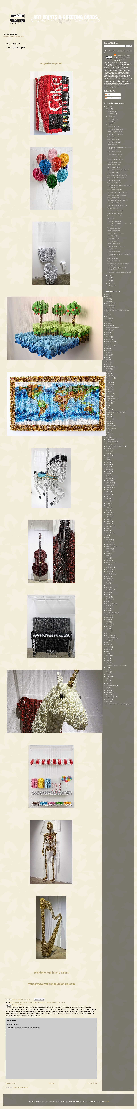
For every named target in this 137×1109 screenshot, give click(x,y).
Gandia (108, 467)
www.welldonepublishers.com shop (54, 1002)
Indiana (108, 492)
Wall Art (40, 1002)
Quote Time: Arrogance (114, 213)
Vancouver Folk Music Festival (116, 178)
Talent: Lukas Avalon (113, 244)
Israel (107, 501)
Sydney (108, 649)
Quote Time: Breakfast (114, 142)
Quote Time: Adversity (114, 162)
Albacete (108, 301)
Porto (107, 594)
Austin (108, 316)
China (107, 407)
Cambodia (109, 384)
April (109, 280)
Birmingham (109, 346)
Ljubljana (108, 521)
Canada (108, 387)
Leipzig (108, 519)
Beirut (107, 332)
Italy (107, 505)
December (111, 111)
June (109, 275)
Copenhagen (110, 428)
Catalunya (109, 396)
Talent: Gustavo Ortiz (113, 172)
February (110, 286)
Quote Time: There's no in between (118, 170)
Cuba (107, 435)
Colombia (109, 419)
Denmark (108, 448)
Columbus (109, 423)
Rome (108, 608)
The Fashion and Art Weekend (115, 665)
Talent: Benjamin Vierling (115, 159)
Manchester (109, 540)
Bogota (108, 350)
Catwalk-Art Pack (111, 398)
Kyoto (107, 510)
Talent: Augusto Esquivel (114, 154)
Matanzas (109, 549)
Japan (107, 508)
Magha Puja (109, 533)
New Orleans (110, 569)
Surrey (108, 644)
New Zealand (110, 574)
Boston (108, 362)
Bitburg (108, 348)
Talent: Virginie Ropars (114, 251)
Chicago (108, 403)
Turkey (108, 683)
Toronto (108, 674)
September (111, 119)
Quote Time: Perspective (114, 190)
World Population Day (114, 228)
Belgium (108, 337)
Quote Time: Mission (113, 180)
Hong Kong (109, 487)
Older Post (92, 1083)
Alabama (108, 296)
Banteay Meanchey (112, 328)
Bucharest (109, 375)
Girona (108, 473)
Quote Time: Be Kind (113, 139)
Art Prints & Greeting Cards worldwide (21, 1002)
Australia (108, 318)
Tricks (107, 681)
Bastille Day (111, 218)
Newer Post (11, 1083)
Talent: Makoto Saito (113, 238)
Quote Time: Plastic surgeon (116, 246)
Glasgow (108, 476)
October (110, 116)
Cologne (108, 416)
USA (107, 688)
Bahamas (109, 325)
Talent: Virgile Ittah (113, 126)
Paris (107, 585)
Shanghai (109, 624)
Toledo (108, 672)
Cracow (108, 430)
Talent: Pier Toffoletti (113, 261)
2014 (108, 109)
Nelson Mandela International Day (117, 192)
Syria (107, 651)
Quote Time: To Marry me (115, 134)
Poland (108, 592)
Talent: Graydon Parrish (114, 132)
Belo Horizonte (110, 341)
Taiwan (108, 653)
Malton (108, 537)
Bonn (107, 357)
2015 (108, 106)
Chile (107, 405)
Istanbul (108, 503)
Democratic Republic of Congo (115, 446)
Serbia (108, 619)
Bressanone (109, 366)
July (109, 124)
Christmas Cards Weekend (114, 412)
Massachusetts (110, 546)
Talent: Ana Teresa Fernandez (116, 195)
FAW (107, 460)
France (108, 464)
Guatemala (109, 483)
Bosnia (108, 359)
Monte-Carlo (109, 562)
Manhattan (109, 542)
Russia (108, 610)
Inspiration (109, 494)
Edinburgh (109, 455)
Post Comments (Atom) (21, 1087)
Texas (107, 660)
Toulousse (109, 676)
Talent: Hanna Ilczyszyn (114, 183)
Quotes (108, 599)
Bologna (108, 355)
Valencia (108, 690)
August (110, 121)
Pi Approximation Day (113, 167)
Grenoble (108, 478)
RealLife (108, 601)
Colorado (108, 421)
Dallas (108, 444)
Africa (107, 294)
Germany (109, 471)
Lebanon (108, 517)
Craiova (108, 432)
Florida (108, 462)
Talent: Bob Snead (113, 137)
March (110, 283)
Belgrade (108, 339)
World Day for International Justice (117, 200)
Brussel (108, 373)
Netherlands (109, 567)
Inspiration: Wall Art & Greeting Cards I (119, 272)
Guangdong (109, 480)
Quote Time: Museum (114, 249)
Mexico (108, 553)
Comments (109, 98)
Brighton (108, 369)
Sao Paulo (109, 615)
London (108, 524)
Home (51, 1083)
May (109, 278)
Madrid (108, 530)
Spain (107, 642)
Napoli (108, 565)
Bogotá (108, 353)
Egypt (107, 457)
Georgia (108, 469)
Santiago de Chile (111, 612)
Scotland (108, 617)
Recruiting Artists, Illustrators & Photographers (116, 268)
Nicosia (108, 576)
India (107, 489)
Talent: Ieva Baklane (113, 165)
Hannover (109, 485)
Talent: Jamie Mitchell (114, 216)
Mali (107, 535)
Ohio (107, 583)
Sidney (108, 628)
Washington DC (110, 697)
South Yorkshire (110, 638)
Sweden (108, 647)
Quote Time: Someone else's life (117, 205)
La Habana (109, 512)
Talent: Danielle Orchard (114, 203)
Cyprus (108, 437)
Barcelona (109, 330)
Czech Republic (110, 439)
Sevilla (108, 622)
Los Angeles (109, 526)
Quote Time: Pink (112, 236)
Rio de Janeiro (110, 603)
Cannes (108, 391)
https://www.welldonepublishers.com (51, 983)
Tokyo (107, 669)
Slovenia (108, 631)
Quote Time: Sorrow (113, 198)
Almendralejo (110, 303)
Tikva (107, 667)
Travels (108, 679)
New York (109, 571)
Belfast (108, 334)
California (109, 382)
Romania (108, 606)
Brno (107, 371)
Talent (36, 1002)
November (111, 114)
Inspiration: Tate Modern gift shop (117, 175)
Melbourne (109, 551)
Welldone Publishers (123, 55)
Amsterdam (109, 305)
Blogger (106, 1101)
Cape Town (109, 394)
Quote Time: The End (114, 157)
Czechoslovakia (111, 441)
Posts (107, 94)
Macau (108, 528)
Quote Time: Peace (113, 258)
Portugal (108, 597)
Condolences (110, 425)
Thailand (108, 663)
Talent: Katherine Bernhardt (115, 233)
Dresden (108, 451)
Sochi (107, 633)
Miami (108, 556)
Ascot (107, 314)
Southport (109, 640)
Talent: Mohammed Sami (115, 211)
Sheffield (108, 626)
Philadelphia (109, 590)
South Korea (109, 635)
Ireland (108, 498)
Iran (107, 496)
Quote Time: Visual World (115, 129)
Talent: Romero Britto (113, 231)
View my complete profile (111, 87)
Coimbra (108, 414)
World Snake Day (112, 208)
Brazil (107, 364)
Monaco (108, 560)
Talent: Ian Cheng (112, 145)
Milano (108, 558)
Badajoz (108, 323)
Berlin (107, 343)
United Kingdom (111, 685)
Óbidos (108, 581)
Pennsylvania (110, 587)
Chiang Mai (109, 400)
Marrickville (109, 544)
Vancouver (109, 692)
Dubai (107, 453)
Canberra (108, 389)
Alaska (108, 299)
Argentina (109, 308)
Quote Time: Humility (113, 241)
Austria (108, 321)
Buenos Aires (110, 378)
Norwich (108, 578)
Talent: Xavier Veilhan (114, 221)
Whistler (108, 699)
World (107, 701)
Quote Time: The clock (114, 151)
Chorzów (108, 410)
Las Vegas (109, 514)
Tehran (108, 658)
